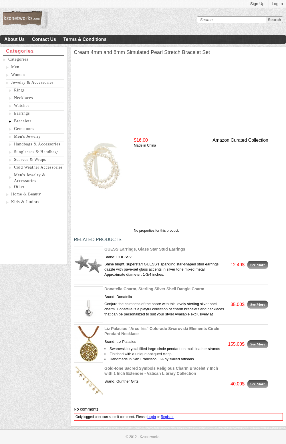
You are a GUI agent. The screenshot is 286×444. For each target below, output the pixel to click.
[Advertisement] (34, 235)
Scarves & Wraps (30, 159)
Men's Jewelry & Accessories (29, 178)
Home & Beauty (26, 194)
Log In (277, 3)
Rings (19, 90)
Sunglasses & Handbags (36, 152)
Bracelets (22, 121)
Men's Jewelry (27, 136)
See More (257, 265)
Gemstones (24, 129)
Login (151, 417)
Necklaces (23, 98)
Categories (18, 59)
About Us (14, 39)
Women (18, 75)
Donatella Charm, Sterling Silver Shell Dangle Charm (154, 289)
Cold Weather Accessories (38, 167)
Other (19, 187)
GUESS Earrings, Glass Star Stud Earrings (144, 249)
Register (167, 417)
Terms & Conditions (84, 39)
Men (15, 67)
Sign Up (257, 3)
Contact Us (44, 39)
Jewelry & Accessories (32, 82)
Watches (21, 105)
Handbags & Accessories (37, 144)
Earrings (22, 113)
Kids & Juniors (25, 202)
